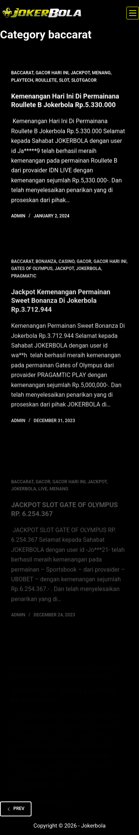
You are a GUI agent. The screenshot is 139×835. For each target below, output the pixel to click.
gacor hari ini (52, 73)
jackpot (80, 73)
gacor (84, 265)
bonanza (46, 265)
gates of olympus (32, 272)
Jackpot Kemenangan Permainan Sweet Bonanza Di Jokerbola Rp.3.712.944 (60, 304)
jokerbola (88, 272)
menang (101, 73)
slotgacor (83, 80)
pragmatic (23, 279)
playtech (22, 80)
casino (67, 265)
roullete (46, 80)
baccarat (22, 73)
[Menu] (132, 13)
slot (64, 80)
